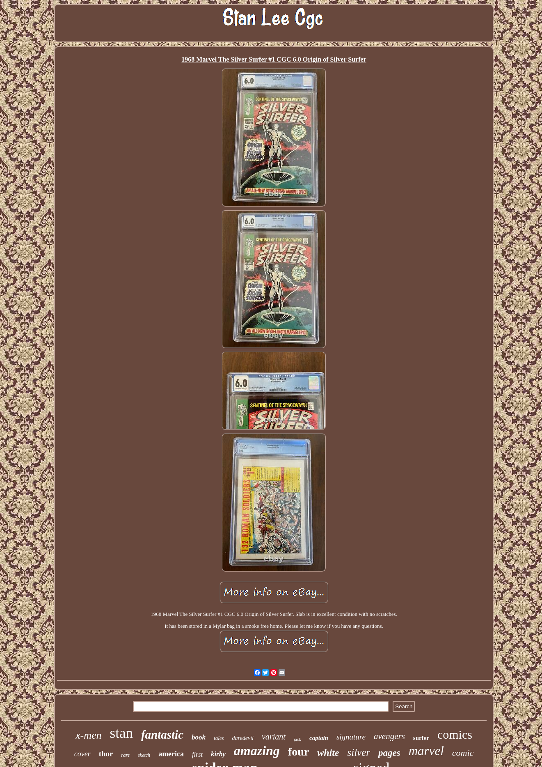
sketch (144, 755)
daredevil (243, 738)
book (199, 737)
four (298, 751)
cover (82, 754)
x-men (88, 735)
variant (274, 736)
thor (106, 753)
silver (358, 752)
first (197, 754)
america (171, 754)
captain (318, 738)
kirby (218, 754)
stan (121, 733)
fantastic (162, 734)
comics (454, 734)
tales (219, 738)
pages (389, 753)
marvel (426, 751)
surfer (421, 738)
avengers (389, 736)
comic (463, 753)
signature (351, 737)
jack (297, 739)
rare (125, 755)
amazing (257, 750)
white (328, 752)
